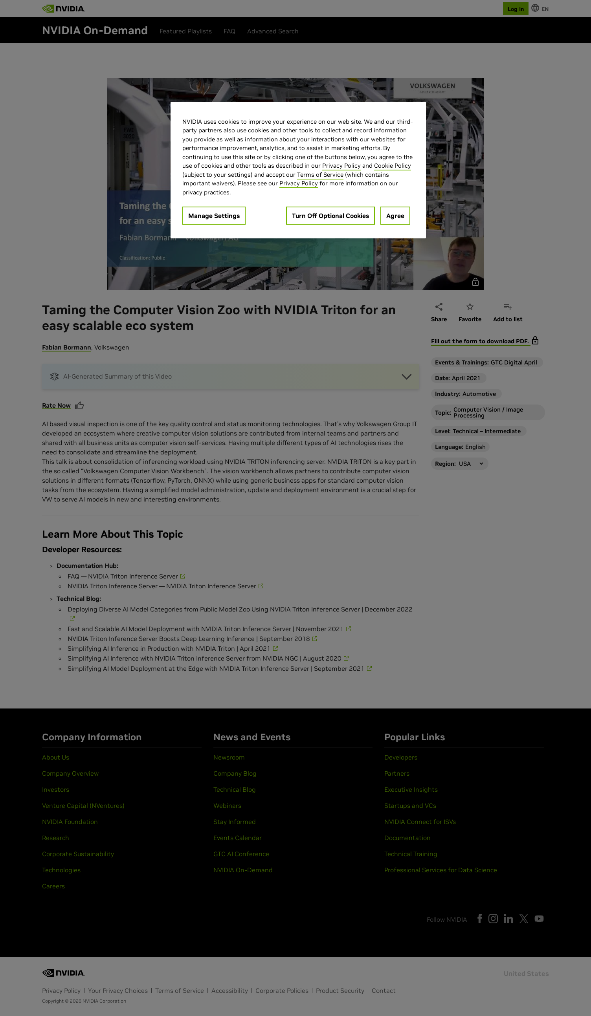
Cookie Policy (392, 165)
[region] (298, 170)
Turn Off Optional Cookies (330, 216)
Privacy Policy (341, 165)
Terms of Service (320, 174)
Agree (395, 216)
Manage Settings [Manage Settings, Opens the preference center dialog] (214, 216)
